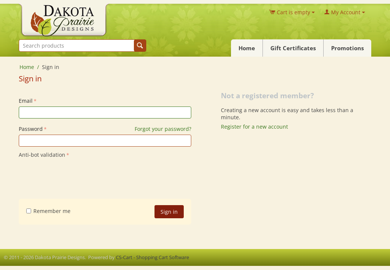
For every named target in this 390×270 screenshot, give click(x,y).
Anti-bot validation (42, 154)
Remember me (48, 210)
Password (31, 128)
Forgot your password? (163, 128)
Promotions (347, 48)
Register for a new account (254, 126)
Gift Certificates (293, 48)
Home (246, 48)
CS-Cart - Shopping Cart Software (152, 257)
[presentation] (76, 174)
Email (26, 100)
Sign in (169, 211)
